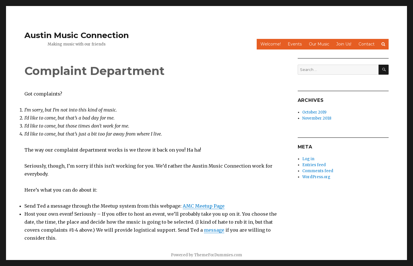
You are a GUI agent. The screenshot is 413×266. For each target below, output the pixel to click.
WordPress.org (316, 176)
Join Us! (343, 44)
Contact (367, 44)
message (214, 230)
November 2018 (316, 118)
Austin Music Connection (76, 35)
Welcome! (270, 44)
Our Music (319, 44)
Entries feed (314, 164)
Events (295, 44)
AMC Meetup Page (204, 206)
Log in (308, 158)
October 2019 (314, 112)
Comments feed (317, 170)
